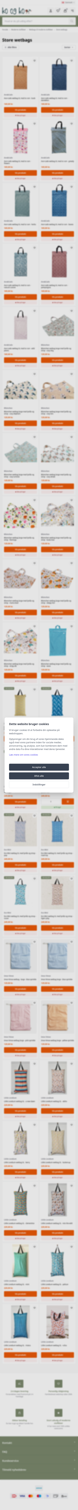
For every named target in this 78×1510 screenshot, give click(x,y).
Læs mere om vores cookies (23, 754)
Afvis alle (39, 775)
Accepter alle (39, 767)
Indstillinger (39, 784)
